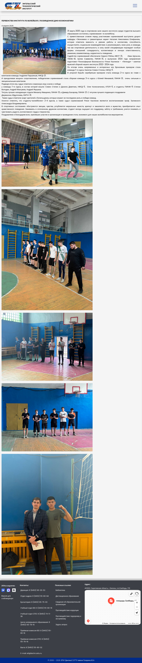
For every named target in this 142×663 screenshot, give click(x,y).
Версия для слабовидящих (7, 597)
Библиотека (60, 590)
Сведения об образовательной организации (68, 603)
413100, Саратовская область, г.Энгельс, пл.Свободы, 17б (107, 588)
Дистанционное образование (67, 596)
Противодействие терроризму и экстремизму (68, 617)
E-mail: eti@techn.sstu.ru (31, 653)
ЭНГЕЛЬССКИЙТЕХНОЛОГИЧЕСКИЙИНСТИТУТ (31, 6)
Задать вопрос (61, 624)
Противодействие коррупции (67, 610)
